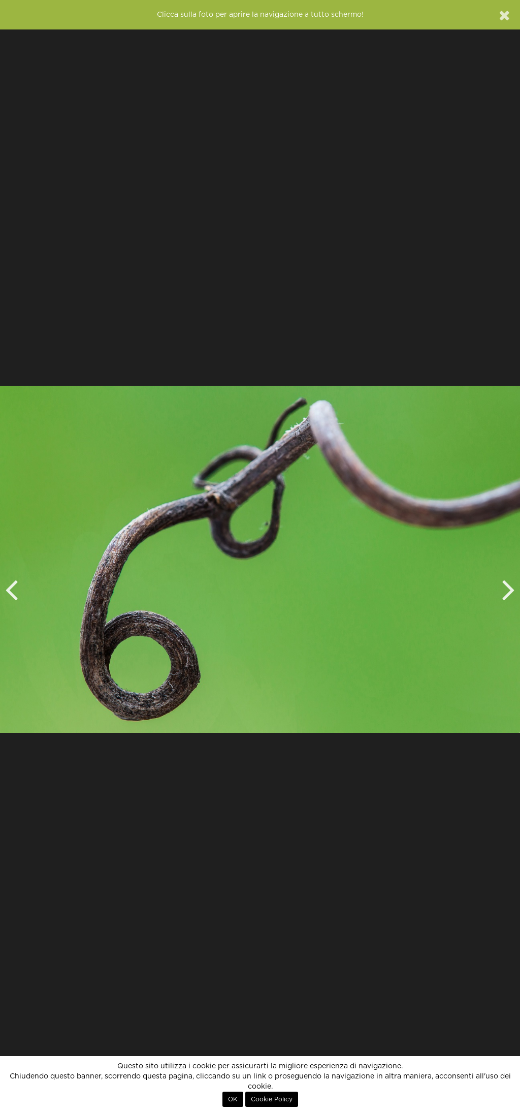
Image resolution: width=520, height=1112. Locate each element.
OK (233, 1099)
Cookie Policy (271, 1099)
